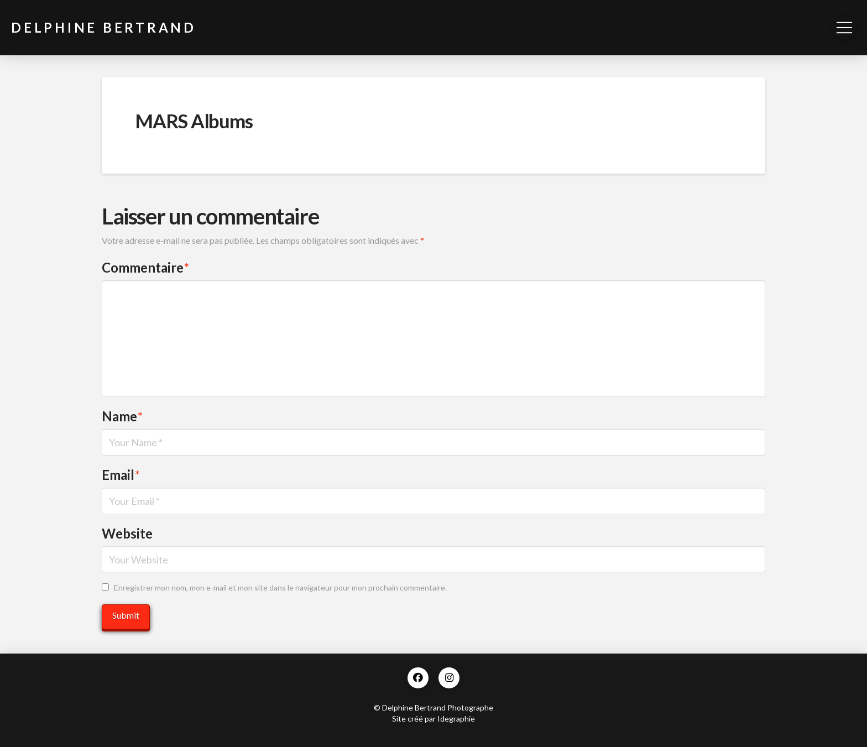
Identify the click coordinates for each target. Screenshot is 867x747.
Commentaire (145, 267)
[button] (844, 27)
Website (127, 533)
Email (121, 475)
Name (122, 416)
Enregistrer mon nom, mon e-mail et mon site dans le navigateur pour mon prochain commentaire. (280, 587)
